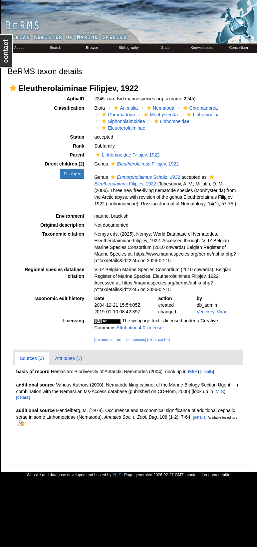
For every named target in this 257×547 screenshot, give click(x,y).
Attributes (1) (68, 358)
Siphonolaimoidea (122, 121)
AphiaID (75, 98)
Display (72, 173)
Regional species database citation (54, 273)
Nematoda (159, 108)
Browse (92, 48)
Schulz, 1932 (144, 177)
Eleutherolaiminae (122, 128)
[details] (207, 372)
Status (77, 137)
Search (55, 48)
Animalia (125, 108)
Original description (62, 225)
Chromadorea (200, 108)
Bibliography (129, 48)
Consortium (238, 48)
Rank (78, 146)
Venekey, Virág (212, 311)
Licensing (73, 320)
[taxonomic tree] (108, 339)
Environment (70, 216)
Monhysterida (160, 114)
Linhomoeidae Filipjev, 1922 (126, 155)
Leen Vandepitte (216, 475)
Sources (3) (32, 358)
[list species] (135, 339)
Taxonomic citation (63, 234)
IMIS (192, 371)
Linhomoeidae (170, 121)
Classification (69, 108)
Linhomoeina (202, 114)
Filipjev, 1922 (144, 163)
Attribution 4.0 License (140, 327)
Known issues (202, 48)
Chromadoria (117, 114)
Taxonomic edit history (59, 298)
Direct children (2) (64, 163)
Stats (165, 48)
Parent (77, 155)
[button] (13, 88)
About (19, 48)
